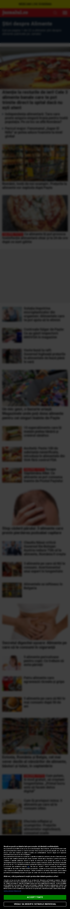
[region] (35, 872)
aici (28, 866)
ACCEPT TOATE (35, 897)
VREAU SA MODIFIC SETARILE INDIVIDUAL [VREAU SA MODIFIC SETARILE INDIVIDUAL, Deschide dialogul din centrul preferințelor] (35, 904)
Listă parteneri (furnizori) (12, 891)
